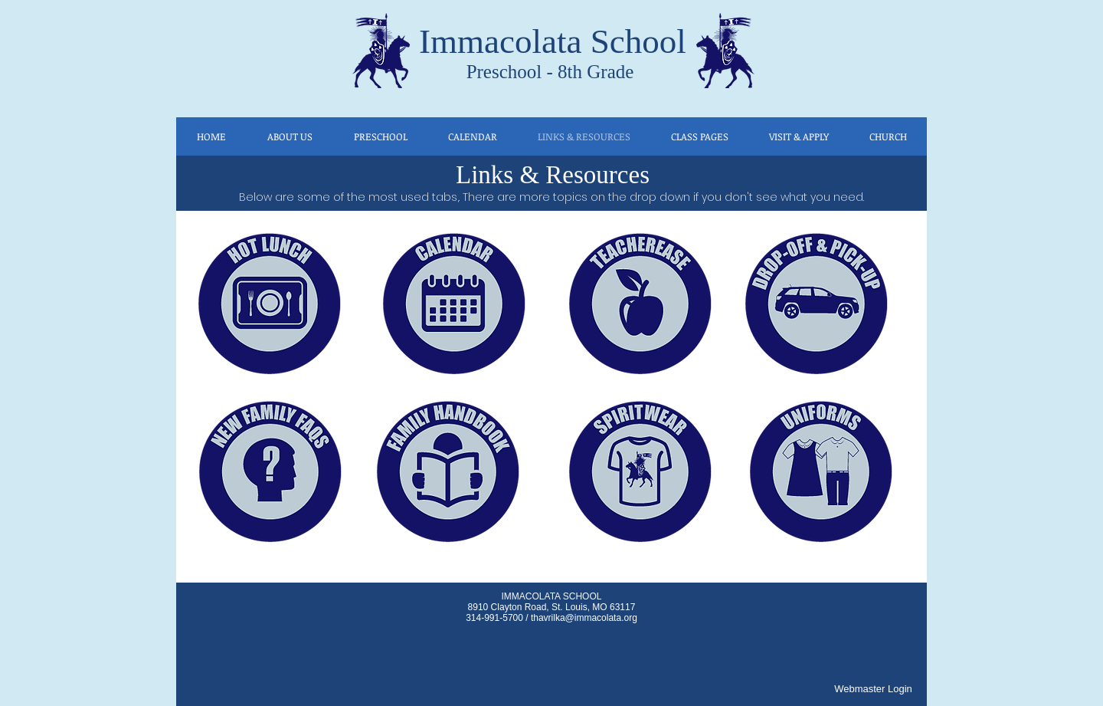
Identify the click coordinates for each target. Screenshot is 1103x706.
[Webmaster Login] (873, 689)
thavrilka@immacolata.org (584, 617)
